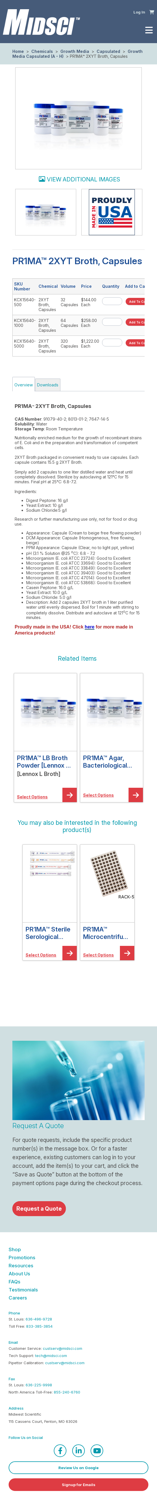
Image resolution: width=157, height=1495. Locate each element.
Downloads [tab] (47, 384)
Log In (139, 12)
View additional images (83, 179)
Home (18, 51)
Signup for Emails (78, 1484)
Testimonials (23, 1290)
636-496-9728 (39, 1319)
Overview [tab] (23, 384)
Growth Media (74, 51)
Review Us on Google (78, 1467)
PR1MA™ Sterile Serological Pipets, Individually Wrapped (48, 932)
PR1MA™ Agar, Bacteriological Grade (105, 761)
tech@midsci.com (51, 1355)
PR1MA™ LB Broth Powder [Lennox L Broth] (43, 761)
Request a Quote (39, 1208)
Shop (15, 1249)
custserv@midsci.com (62, 1348)
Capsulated (108, 51)
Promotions (22, 1257)
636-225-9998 (39, 1385)
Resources (21, 1265)
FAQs (14, 1282)
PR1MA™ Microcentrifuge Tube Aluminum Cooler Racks (107, 932)
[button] (151, 11)
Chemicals (42, 51)
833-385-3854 (39, 1326)
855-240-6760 (67, 1392)
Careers (18, 1298)
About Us (19, 1273)
